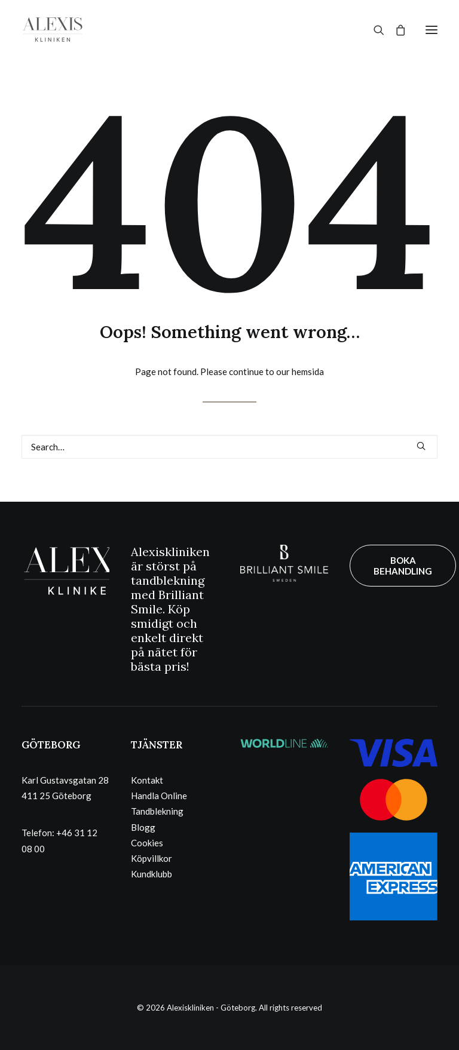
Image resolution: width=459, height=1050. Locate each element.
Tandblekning (157, 811)
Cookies (147, 842)
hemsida (308, 371)
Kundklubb (151, 873)
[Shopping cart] (395, 29)
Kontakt (147, 780)
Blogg (143, 827)
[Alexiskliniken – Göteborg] (53, 29)
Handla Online (159, 795)
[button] (431, 29)
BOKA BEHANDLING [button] (403, 565)
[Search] (373, 29)
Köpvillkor (151, 858)
